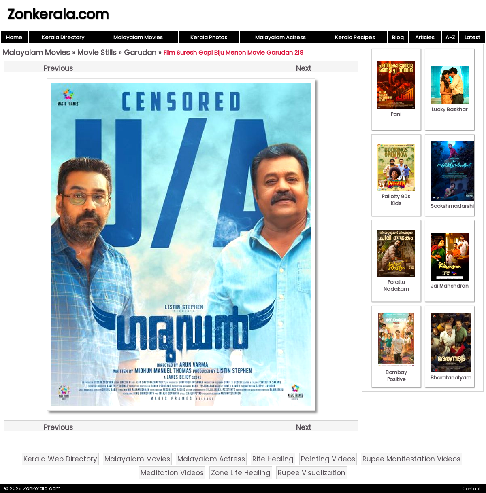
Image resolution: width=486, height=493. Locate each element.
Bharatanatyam (451, 374)
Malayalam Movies (138, 37)
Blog (398, 37)
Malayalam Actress (280, 37)
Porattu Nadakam (396, 282)
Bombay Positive (396, 372)
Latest (472, 37)
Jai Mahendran (450, 282)
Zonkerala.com (58, 14)
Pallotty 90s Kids (396, 196)
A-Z (450, 37)
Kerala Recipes (355, 37)
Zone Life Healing (241, 473)
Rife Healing (273, 459)
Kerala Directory (63, 37)
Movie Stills (97, 52)
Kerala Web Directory (60, 459)
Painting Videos (328, 459)
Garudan (140, 52)
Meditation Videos (172, 473)
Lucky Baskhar (450, 106)
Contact (471, 488)
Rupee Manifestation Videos (411, 459)
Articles (425, 37)
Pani (396, 111)
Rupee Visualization (311, 473)
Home (14, 37)
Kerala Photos (208, 37)
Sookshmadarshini (454, 202)
